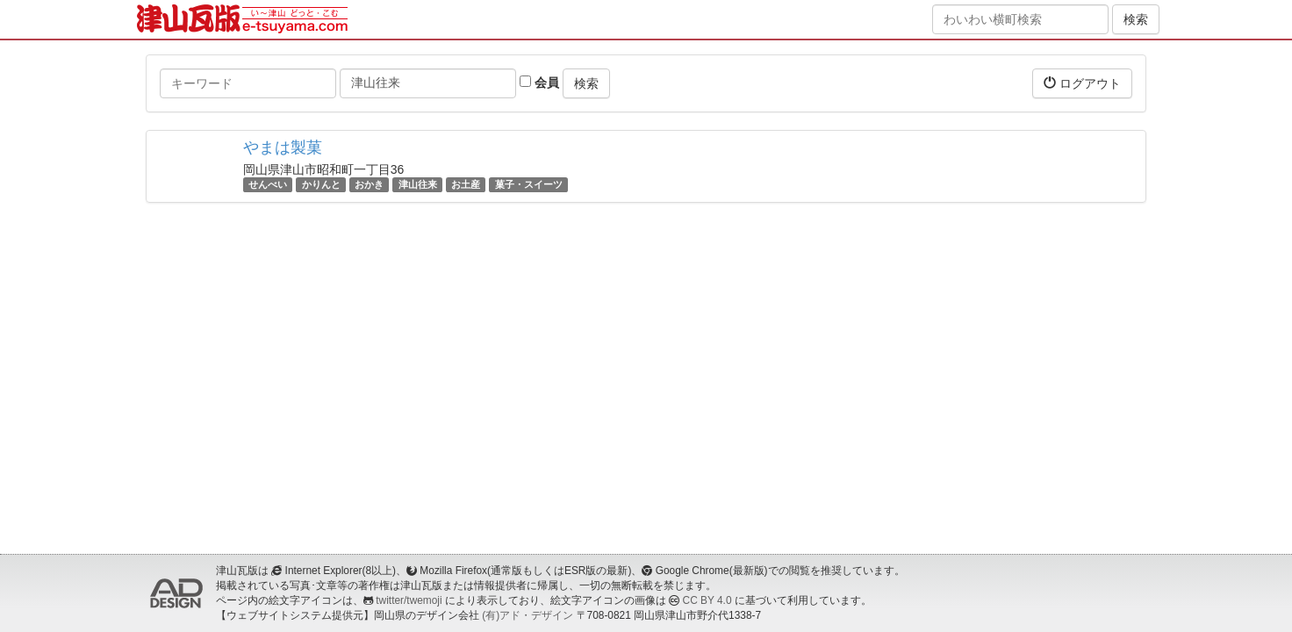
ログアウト (1082, 82)
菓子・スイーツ (529, 184)
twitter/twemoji (408, 600)
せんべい (267, 184)
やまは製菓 (282, 147)
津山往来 (417, 184)
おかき (369, 184)
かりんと (321, 184)
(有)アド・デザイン (527, 615)
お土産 (465, 184)
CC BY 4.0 (707, 600)
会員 (539, 82)
